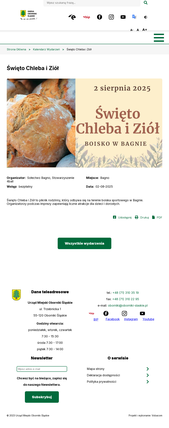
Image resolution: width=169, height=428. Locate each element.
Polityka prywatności (101, 381)
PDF (159, 217)
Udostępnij (125, 217)
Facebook (113, 319)
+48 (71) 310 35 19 (125, 292)
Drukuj (144, 217)
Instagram (131, 319)
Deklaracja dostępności (103, 375)
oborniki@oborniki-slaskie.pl (128, 305)
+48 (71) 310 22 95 (125, 299)
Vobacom (157, 415)
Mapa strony (95, 369)
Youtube (148, 319)
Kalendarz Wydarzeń (46, 49)
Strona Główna (16, 49)
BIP (95, 319)
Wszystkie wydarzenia (84, 243)
